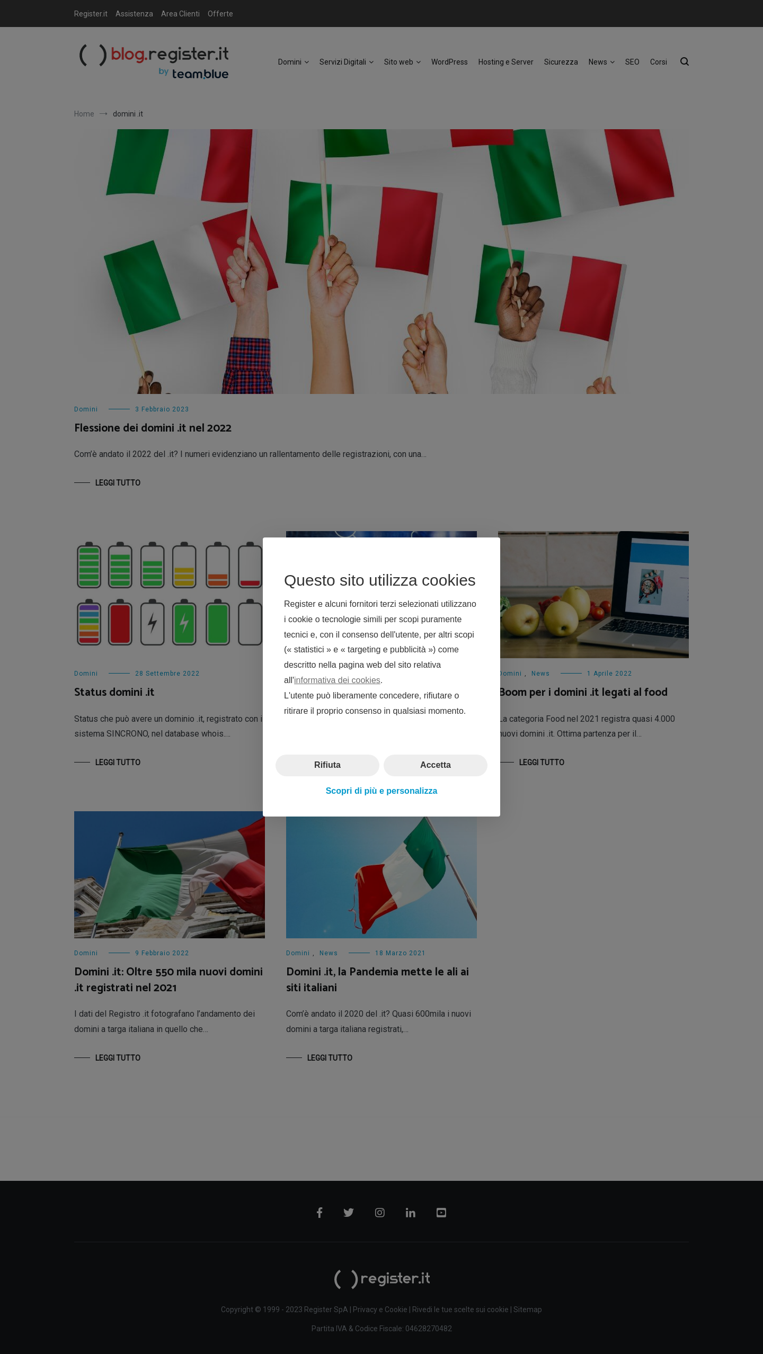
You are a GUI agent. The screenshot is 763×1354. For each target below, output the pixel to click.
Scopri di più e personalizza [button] (382, 790)
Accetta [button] (435, 764)
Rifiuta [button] (327, 764)
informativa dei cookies (337, 680)
